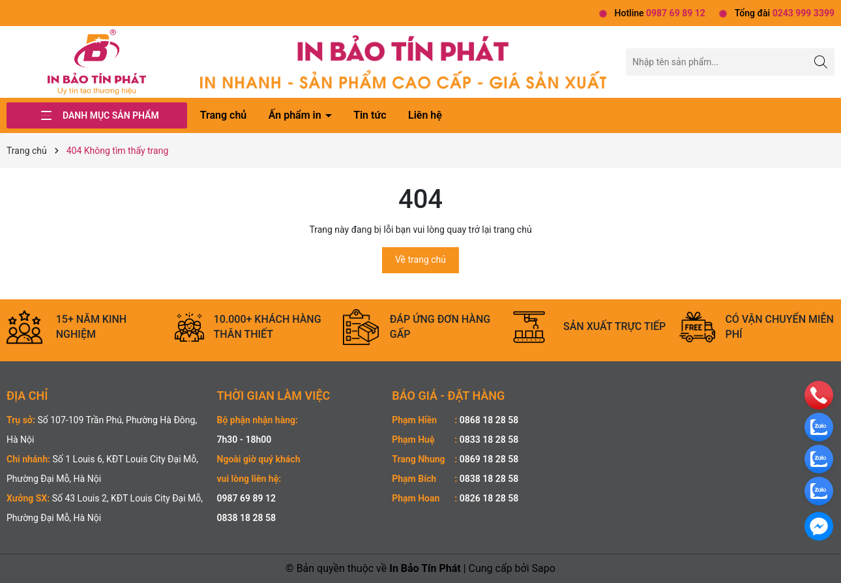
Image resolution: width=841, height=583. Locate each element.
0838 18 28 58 (246, 518)
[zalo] (818, 426)
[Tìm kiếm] (821, 62)
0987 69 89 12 (246, 498)
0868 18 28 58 (489, 420)
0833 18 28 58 (489, 439)
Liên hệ (425, 115)
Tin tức (369, 115)
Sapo (543, 568)
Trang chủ (223, 115)
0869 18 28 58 (489, 459)
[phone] (818, 394)
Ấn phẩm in (296, 115)
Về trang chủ (420, 259)
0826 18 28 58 (489, 498)
